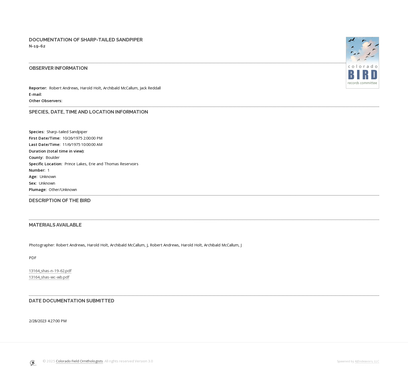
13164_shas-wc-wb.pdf (49, 277)
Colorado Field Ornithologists (79, 361)
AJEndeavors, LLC (367, 361)
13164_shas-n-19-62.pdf (50, 270)
